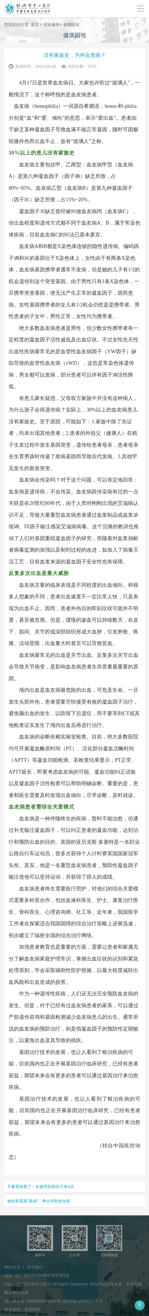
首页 (35, 24)
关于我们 (35, 1269)
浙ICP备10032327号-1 (82, 1303)
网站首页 (12, 1269)
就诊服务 (52, 24)
